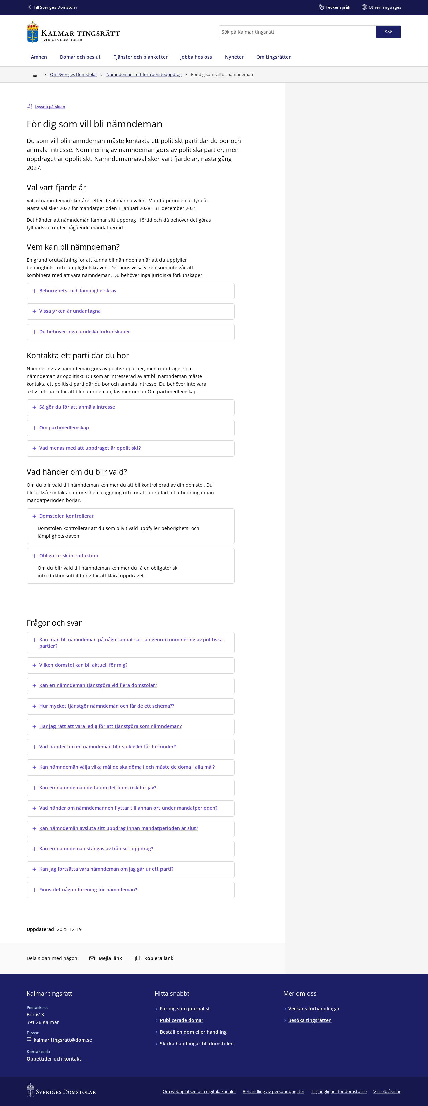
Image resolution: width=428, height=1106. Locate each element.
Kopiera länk (154, 958)
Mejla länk (105, 958)
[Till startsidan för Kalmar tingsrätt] (73, 32)
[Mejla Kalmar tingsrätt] (59, 1040)
